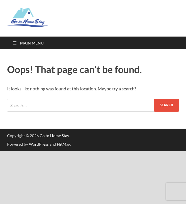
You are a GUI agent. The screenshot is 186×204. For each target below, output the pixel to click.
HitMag (63, 144)
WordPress (39, 144)
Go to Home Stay (54, 135)
